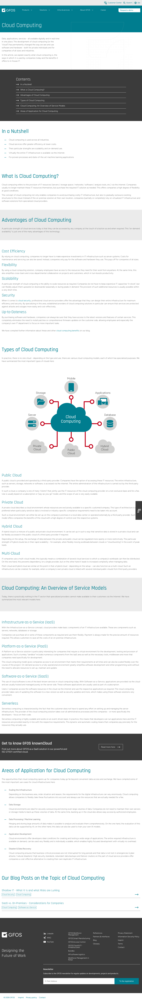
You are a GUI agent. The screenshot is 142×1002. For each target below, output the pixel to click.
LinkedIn (50, 934)
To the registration (126, 981)
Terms (120, 944)
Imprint (120, 940)
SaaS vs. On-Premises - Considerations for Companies (33, 903)
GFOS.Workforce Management (74, 934)
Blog (95, 940)
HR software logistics (76, 954)
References (97, 933)
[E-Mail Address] (79, 981)
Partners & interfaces (101, 937)
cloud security (24, 300)
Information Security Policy (128, 937)
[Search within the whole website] (129, 3)
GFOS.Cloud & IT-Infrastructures (75, 946)
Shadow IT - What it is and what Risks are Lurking (31, 890)
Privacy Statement (125, 933)
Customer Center (115, 3)
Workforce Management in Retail (78, 959)
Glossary (96, 944)
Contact (121, 947)
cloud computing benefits (67, 330)
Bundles (71, 951)
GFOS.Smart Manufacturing (79, 938)
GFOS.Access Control (76, 942)
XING (49, 938)
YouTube (50, 942)
